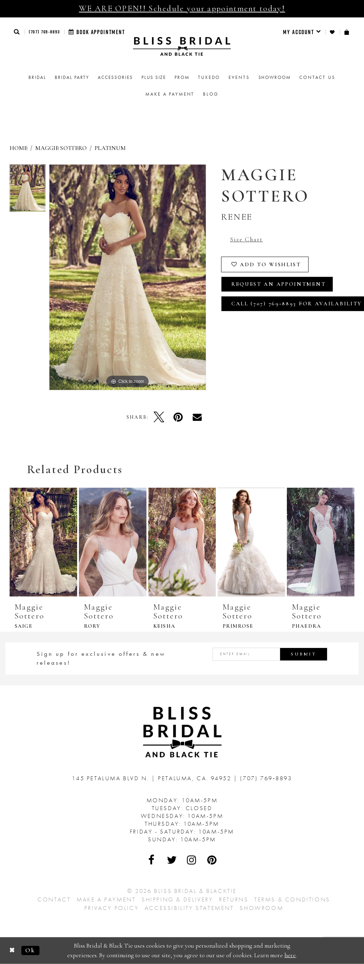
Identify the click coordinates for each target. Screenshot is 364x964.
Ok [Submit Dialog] (30, 950)
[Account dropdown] (302, 32)
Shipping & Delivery (177, 899)
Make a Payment (105, 899)
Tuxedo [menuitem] (209, 77)
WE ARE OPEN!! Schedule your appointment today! (182, 9)
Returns (233, 899)
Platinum (110, 148)
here (290, 955)
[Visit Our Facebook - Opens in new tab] (152, 860)
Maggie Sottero (61, 148)
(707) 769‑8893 (44, 31)
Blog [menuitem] (210, 94)
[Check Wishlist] (332, 32)
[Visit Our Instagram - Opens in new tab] (192, 860)
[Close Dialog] (12, 950)
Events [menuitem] (239, 77)
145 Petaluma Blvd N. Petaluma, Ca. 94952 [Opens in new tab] (153, 778)
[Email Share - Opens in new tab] (197, 417)
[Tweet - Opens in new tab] (159, 417)
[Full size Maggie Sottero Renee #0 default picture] (127, 277)
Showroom (261, 908)
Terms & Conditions (292, 899)
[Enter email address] (270, 654)
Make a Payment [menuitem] (169, 94)
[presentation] (43, 542)
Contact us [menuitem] (317, 77)
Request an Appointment (278, 284)
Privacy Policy (111, 908)
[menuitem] (302, 32)
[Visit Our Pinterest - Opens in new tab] (212, 860)
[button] (17, 31)
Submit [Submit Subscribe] (303, 654)
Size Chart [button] (246, 239)
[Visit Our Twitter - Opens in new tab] (172, 860)
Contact (53, 899)
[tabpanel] (28, 190)
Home (18, 148)
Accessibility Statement (189, 908)
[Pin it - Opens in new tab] (178, 417)
